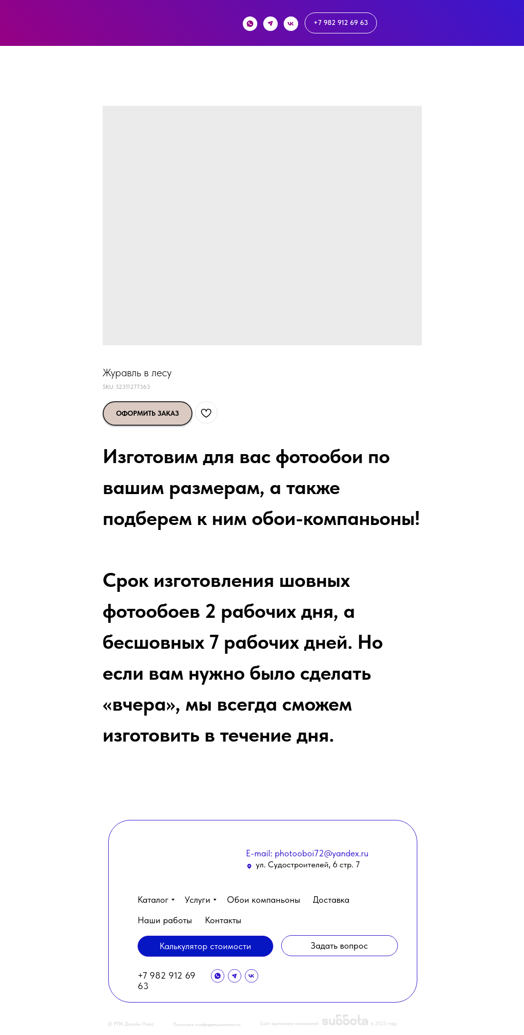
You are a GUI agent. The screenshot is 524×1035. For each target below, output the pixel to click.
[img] (133, 25)
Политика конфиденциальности (206, 1024)
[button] (452, 1004)
